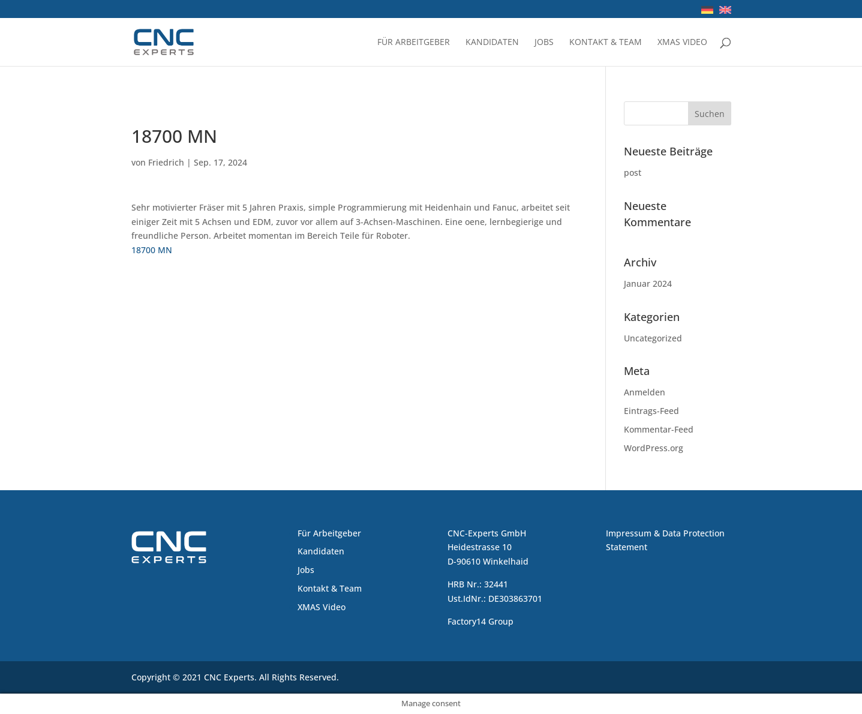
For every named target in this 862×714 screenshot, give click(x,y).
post (632, 172)
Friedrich (166, 162)
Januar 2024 (648, 283)
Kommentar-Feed (658, 429)
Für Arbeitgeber (413, 42)
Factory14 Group (480, 621)
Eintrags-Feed (651, 410)
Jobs (544, 42)
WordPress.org (653, 448)
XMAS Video (682, 42)
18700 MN (151, 250)
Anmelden (644, 392)
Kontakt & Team (605, 42)
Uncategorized (653, 338)
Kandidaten (492, 42)
